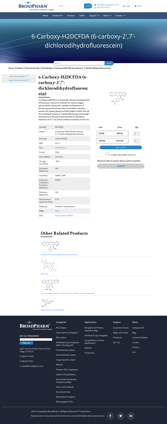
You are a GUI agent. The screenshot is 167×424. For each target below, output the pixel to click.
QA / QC (116, 342)
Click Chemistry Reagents (67, 332)
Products (58, 15)
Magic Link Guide (120, 332)
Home (45, 15)
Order (82, 15)
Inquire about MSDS (64, 215)
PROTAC (59, 364)
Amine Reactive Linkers (66, 355)
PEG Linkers (61, 327)
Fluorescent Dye (32, 68)
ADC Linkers (61, 337)
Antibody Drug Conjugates (96, 335)
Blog (134, 332)
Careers (135, 342)
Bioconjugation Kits (64, 401)
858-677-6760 (102, 7)
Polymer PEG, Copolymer (67, 369)
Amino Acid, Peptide (65, 387)
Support (92, 15)
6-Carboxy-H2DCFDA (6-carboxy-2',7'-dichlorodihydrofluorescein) (82, 68)
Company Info (138, 327)
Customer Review (139, 337)
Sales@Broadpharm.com (106, 4)
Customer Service (120, 327)
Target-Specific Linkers (66, 360)
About (106, 15)
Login (126, 6)
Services (71, 15)
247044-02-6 (60, 147)
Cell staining (46, 68)
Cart (134, 352)
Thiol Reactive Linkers (65, 350)
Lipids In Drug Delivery (66, 374)
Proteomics (90, 353)
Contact (118, 15)
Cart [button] (138, 6)
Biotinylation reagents (65, 397)
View (57, 211)
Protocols (117, 337)
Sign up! (26, 343)
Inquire (121, 166)
